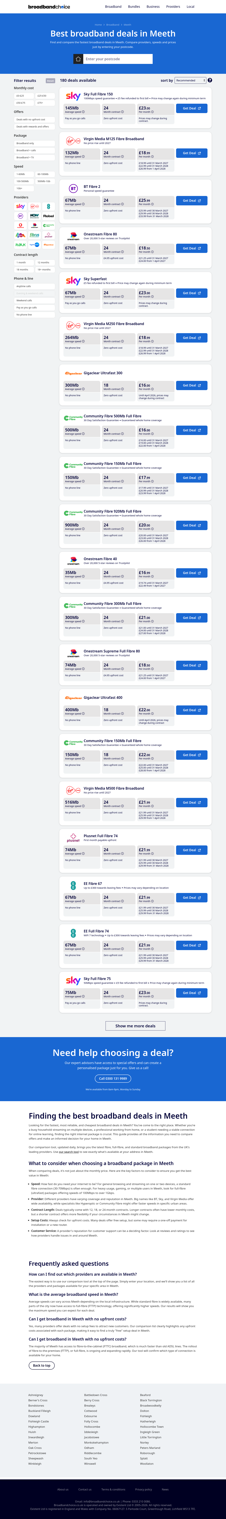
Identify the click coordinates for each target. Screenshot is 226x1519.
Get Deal (192, 108)
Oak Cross (35, 1450)
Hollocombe (92, 1429)
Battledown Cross (95, 1397)
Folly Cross (91, 1423)
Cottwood (90, 1413)
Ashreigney (35, 1397)
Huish (32, 1434)
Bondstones (36, 1407)
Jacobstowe (91, 1439)
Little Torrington (150, 1439)
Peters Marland (150, 1450)
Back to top (41, 1367)
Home (98, 24)
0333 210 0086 (141, 1501)
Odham (89, 1450)
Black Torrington (151, 1402)
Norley (144, 1444)
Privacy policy (143, 1489)
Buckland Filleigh (39, 1413)
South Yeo (90, 1460)
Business (153, 6)
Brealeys (89, 1407)
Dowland (34, 1418)
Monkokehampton (96, 1444)
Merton (33, 1444)
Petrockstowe (37, 1455)
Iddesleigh (91, 1434)
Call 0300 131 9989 (113, 1079)
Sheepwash (35, 1460)
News (165, 1489)
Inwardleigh (36, 1439)
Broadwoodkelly (150, 1407)
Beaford (145, 1397)
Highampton (36, 1429)
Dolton (144, 1413)
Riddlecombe (92, 1455)
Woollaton (146, 1465)
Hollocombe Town (152, 1429)
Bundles (134, 6)
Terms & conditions (113, 1489)
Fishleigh (146, 1418)
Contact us (85, 1489)
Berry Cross (91, 1402)
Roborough (147, 1455)
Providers (173, 6)
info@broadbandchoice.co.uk (102, 1501)
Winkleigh (34, 1465)
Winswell (90, 1465)
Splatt (144, 1460)
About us (62, 1489)
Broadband (113, 6)
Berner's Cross (37, 1402)
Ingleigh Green (150, 1434)
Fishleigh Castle (38, 1423)
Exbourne (90, 1418)
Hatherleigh (148, 1423)
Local (190, 6)
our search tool (69, 1152)
